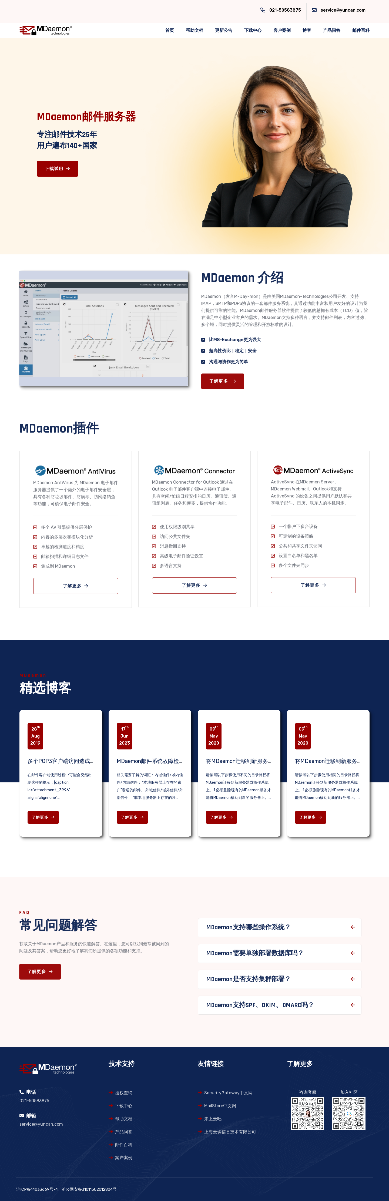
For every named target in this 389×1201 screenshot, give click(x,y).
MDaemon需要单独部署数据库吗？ (255, 958)
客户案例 (282, 30)
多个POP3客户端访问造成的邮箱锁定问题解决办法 (88, 761)
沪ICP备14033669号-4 (37, 1189)
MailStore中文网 (220, 1105)
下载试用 (57, 169)
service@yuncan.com (343, 10)
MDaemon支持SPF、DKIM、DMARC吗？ (260, 1010)
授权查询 (123, 1092)
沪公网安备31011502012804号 (89, 1189)
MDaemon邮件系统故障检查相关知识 (161, 761)
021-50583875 (285, 10)
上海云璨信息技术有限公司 (230, 1131)
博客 (307, 30)
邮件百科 (361, 30)
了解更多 (227, 381)
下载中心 (252, 30)
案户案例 (123, 1157)
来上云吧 (213, 1118)
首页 (169, 30)
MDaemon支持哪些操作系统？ (248, 932)
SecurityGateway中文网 (228, 1092)
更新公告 (223, 30)
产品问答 (331, 30)
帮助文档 (194, 30)
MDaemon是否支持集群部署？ (248, 984)
